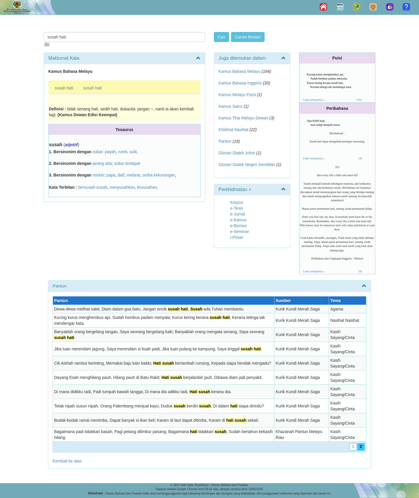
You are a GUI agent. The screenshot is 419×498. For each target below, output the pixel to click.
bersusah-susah (92, 187)
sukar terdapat (127, 163)
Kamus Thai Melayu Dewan (243, 118)
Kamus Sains (230, 106)
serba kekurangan (158, 175)
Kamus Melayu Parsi (237, 94)
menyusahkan (122, 187)
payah (110, 151)
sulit (133, 151)
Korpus (236, 202)
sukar (97, 151)
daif (121, 175)
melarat (133, 175)
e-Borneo (238, 225)
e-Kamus (238, 220)
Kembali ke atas (67, 461)
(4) (360, 158)
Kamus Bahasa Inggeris (240, 83)
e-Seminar (239, 231)
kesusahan (147, 187)
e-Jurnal (237, 214)
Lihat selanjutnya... (314, 99)
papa (111, 175)
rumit (122, 151)
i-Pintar (236, 237)
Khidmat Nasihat (233, 129)
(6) (360, 271)
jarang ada (102, 163)
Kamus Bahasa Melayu (240, 71)
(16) (359, 99)
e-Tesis (236, 208)
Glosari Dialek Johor (237, 153)
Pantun (225, 141)
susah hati (64, 88)
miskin (98, 175)
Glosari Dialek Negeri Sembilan (247, 164)
